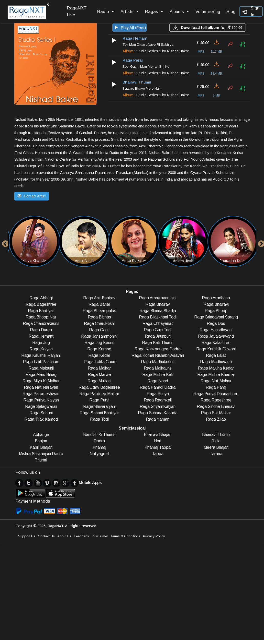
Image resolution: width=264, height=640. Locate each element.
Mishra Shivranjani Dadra (41, 454)
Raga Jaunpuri (158, 336)
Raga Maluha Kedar (216, 368)
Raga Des (216, 323)
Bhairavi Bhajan (157, 434)
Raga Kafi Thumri (157, 342)
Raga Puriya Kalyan (41, 400)
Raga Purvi (99, 400)
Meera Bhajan (216, 447)
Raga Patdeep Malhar (99, 394)
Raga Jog (41, 342)
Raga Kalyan (41, 349)
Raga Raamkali (158, 400)
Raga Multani (99, 381)
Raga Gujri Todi (157, 330)
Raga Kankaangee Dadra (158, 349)
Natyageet (99, 454)
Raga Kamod (99, 349)
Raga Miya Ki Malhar (41, 381)
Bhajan (41, 441)
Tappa (157, 454)
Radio (105, 11)
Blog (231, 11)
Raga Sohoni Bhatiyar (99, 413)
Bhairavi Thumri (216, 434)
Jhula (216, 441)
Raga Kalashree (215, 342)
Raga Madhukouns (157, 362)
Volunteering (207, 11)
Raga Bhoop (216, 311)
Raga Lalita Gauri (99, 362)
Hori (157, 441)
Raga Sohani (41, 413)
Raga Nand (157, 381)
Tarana (216, 454)
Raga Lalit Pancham (41, 362)
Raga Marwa (99, 374)
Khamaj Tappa (158, 447)
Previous (4, 242)
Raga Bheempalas (99, 311)
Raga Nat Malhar (216, 381)
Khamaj (99, 447)
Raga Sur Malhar (216, 413)
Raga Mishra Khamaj (216, 374)
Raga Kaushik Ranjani (41, 355)
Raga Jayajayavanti (216, 336)
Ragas (154, 11)
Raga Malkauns (158, 368)
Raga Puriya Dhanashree (215, 394)
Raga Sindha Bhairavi (216, 406)
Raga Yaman (157, 419)
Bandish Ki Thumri (99, 434)
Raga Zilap (216, 419)
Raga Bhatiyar (41, 311)
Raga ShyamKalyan (157, 406)
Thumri (41, 460)
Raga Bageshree (41, 304)
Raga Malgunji (41, 368)
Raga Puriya (158, 394)
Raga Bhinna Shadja (157, 311)
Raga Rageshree (216, 400)
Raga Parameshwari (41, 394)
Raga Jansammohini (99, 336)
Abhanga (41, 434)
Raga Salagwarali (41, 406)
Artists (129, 11)
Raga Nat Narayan (41, 387)
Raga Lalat (216, 355)
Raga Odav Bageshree (99, 387)
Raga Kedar (99, 355)
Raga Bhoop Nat (41, 317)
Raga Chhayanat (157, 323)
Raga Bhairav (157, 304)
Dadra (99, 441)
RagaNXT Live (77, 11)
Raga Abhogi (41, 298)
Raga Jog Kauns (99, 342)
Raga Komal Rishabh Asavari (157, 355)
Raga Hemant (41, 336)
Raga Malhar (99, 368)
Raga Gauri (99, 330)
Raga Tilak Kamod (41, 419)
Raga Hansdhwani (216, 330)
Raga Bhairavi (216, 304)
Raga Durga (41, 330)
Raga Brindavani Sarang (216, 317)
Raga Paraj (216, 387)
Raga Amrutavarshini (157, 298)
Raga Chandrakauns (41, 323)
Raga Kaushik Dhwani (216, 349)
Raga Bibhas (99, 317)
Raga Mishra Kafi (157, 374)
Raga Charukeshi (99, 323)
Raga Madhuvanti (216, 362)
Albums (179, 11)
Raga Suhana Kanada (158, 413)
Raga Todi (99, 419)
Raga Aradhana (216, 298)
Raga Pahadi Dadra (157, 387)
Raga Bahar (99, 304)
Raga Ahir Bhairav (99, 298)
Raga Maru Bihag (41, 374)
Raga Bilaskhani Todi (158, 317)
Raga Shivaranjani (99, 406)
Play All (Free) (130, 27)
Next (259, 242)
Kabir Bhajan (41, 447)
